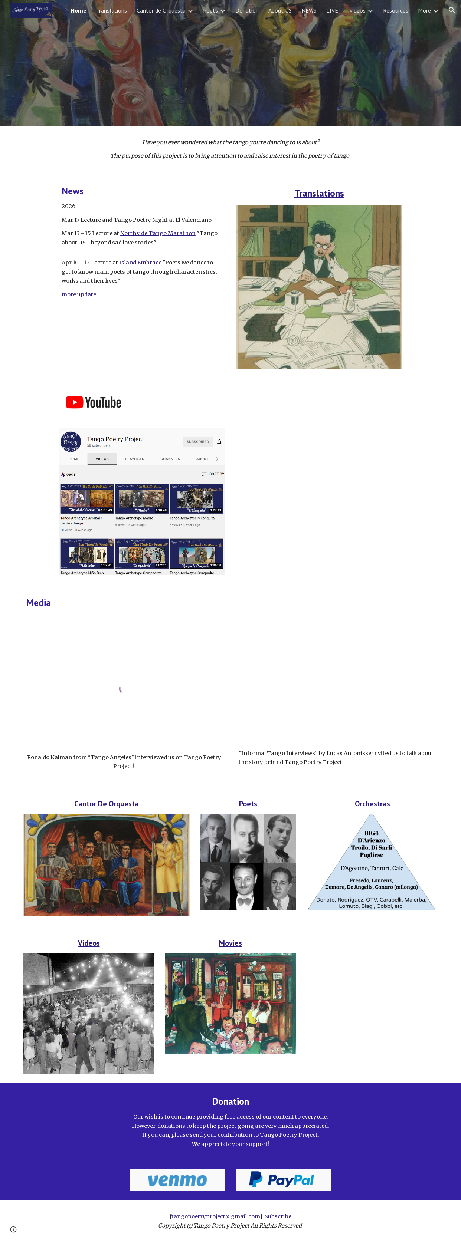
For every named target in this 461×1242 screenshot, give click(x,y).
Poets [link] (210, 10)
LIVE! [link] (333, 10)
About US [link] (280, 10)
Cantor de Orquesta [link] (161, 10)
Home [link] (78, 10)
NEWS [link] (309, 10)
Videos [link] (357, 10)
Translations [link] (111, 10)
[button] (452, 10)
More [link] (424, 10)
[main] (230, 149)
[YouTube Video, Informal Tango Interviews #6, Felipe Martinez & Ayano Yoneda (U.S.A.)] (337, 687)
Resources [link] (395, 10)
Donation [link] (247, 10)
